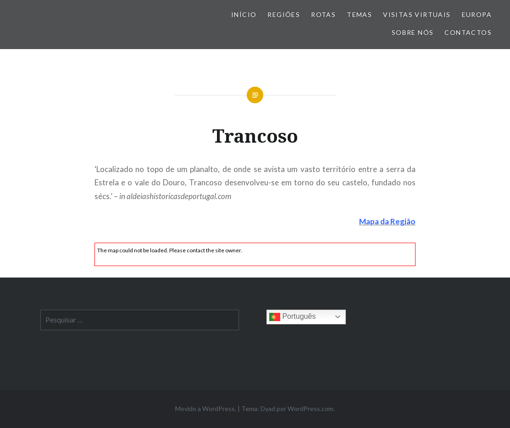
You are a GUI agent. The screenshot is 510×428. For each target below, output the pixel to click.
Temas (359, 14)
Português (292, 316)
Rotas (323, 14)
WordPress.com (310, 408)
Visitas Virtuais (416, 14)
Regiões (283, 14)
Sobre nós (413, 32)
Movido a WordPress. (205, 408)
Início (243, 14)
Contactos (468, 32)
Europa (477, 14)
